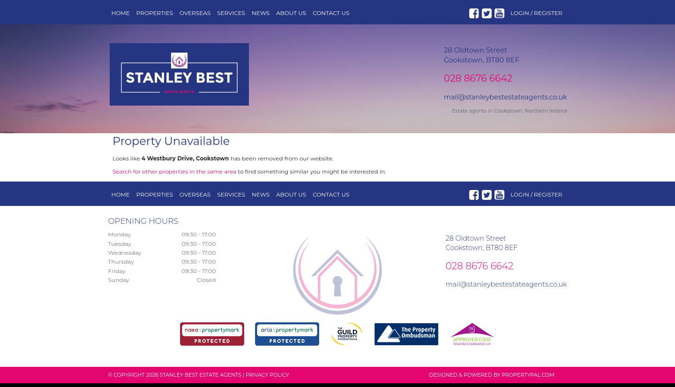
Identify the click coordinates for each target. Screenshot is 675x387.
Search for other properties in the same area (174, 175)
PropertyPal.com (528, 378)
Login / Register (536, 12)
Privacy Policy (267, 378)
